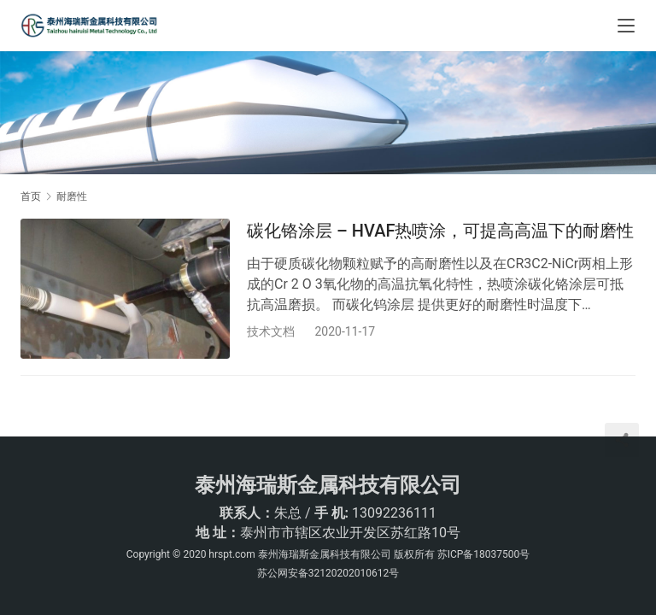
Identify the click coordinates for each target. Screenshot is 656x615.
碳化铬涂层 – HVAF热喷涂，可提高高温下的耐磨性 (440, 230)
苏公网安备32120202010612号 (328, 573)
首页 (30, 196)
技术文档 (271, 331)
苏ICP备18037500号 (483, 554)
